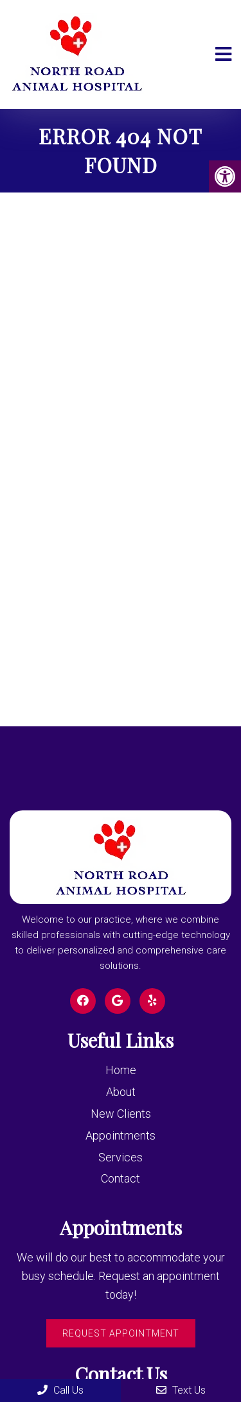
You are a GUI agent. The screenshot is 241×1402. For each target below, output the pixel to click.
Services (120, 1157)
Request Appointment (120, 1333)
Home (120, 1070)
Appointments (120, 1135)
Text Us (181, 1390)
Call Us (60, 1390)
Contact (120, 1178)
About (121, 1092)
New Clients (121, 1113)
